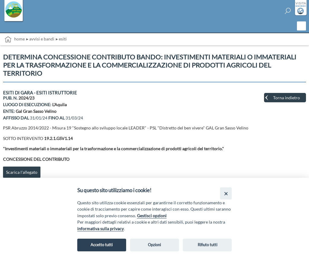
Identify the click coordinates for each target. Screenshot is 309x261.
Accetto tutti (102, 244)
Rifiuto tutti (207, 244)
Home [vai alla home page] (15, 39)
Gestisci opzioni (152, 215)
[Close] (226, 193)
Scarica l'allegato (21, 172)
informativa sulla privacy (100, 228)
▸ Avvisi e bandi (40, 38)
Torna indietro (286, 97)
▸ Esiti (61, 38)
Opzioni (154, 244)
